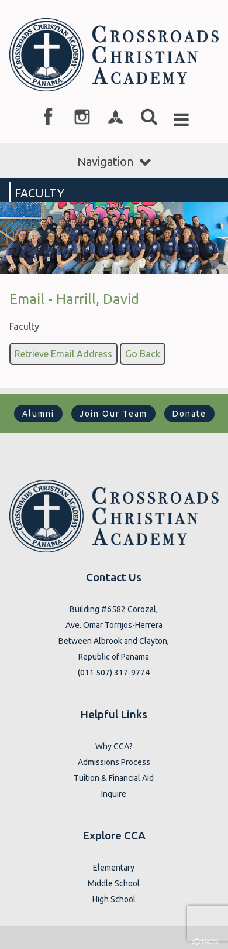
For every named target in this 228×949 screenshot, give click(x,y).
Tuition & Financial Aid (114, 778)
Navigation (114, 161)
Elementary (113, 867)
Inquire (113, 793)
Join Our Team (113, 413)
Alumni (38, 413)
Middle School (114, 883)
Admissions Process (114, 762)
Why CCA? (114, 746)
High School (114, 899)
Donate (189, 413)
